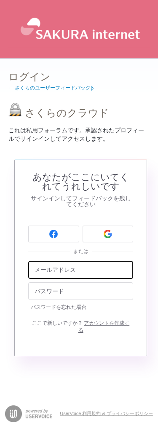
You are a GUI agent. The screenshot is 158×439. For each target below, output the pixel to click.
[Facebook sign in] (53, 234)
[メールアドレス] (80, 270)
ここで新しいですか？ (80, 326)
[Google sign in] (108, 234)
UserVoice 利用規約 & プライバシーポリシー (106, 413)
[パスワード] (80, 291)
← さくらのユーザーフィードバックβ (51, 88)
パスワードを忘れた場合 (58, 307)
